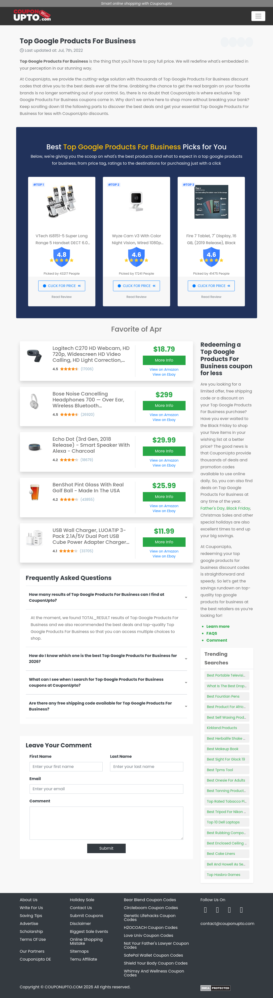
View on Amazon (164, 369)
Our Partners (32, 951)
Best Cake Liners (221, 853)
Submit (106, 848)
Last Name (121, 756)
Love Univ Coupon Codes (148, 935)
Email (35, 779)
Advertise (29, 923)
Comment (40, 801)
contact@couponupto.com (227, 923)
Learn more (218, 626)
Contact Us (81, 908)
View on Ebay (164, 374)
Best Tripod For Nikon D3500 (231, 811)
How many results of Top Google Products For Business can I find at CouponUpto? (96, 597)
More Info (164, 360)
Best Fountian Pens (223, 696)
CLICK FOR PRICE (61, 285)
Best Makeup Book (222, 748)
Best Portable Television (227, 675)
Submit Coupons (86, 916)
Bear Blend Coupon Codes (150, 900)
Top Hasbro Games (223, 874)
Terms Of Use (33, 939)
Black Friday (238, 508)
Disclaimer (80, 923)
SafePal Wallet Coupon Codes (153, 955)
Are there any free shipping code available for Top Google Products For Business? (100, 706)
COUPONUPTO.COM (63, 987)
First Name (41, 756)
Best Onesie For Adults (226, 780)
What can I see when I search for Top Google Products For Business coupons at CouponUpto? (96, 682)
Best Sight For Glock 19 (226, 759)
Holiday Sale (82, 900)
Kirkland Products (222, 727)
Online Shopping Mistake (86, 941)
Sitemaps (79, 951)
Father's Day (212, 508)
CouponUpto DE (35, 959)
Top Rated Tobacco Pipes (229, 801)
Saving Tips (31, 916)
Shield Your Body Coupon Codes (156, 963)
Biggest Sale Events (89, 931)
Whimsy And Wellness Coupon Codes (154, 973)
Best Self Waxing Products (229, 717)
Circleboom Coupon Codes (151, 908)
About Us (29, 900)
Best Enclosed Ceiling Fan (229, 843)
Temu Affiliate (83, 959)
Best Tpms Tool (220, 769)
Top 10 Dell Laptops (223, 822)
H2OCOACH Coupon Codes (151, 927)
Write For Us (31, 908)
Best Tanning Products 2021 (230, 790)
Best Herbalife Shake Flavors (231, 738)
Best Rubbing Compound (228, 832)
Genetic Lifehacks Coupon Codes (150, 917)
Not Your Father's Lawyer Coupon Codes (156, 945)
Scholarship (31, 931)
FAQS (211, 633)
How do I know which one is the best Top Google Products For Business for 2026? (103, 658)
